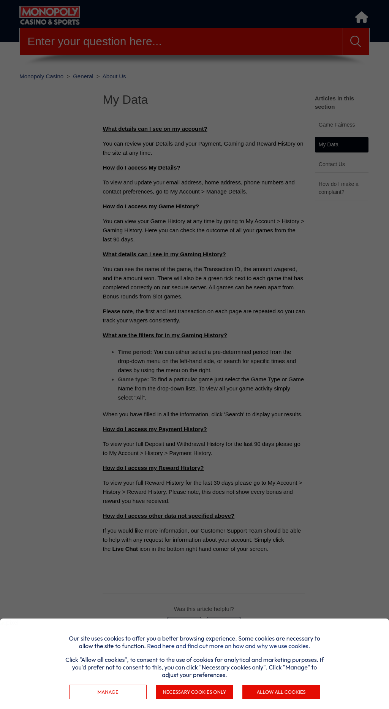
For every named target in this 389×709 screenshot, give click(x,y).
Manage (107, 692)
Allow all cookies (280, 692)
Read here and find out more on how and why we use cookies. (228, 646)
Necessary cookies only (194, 692)
